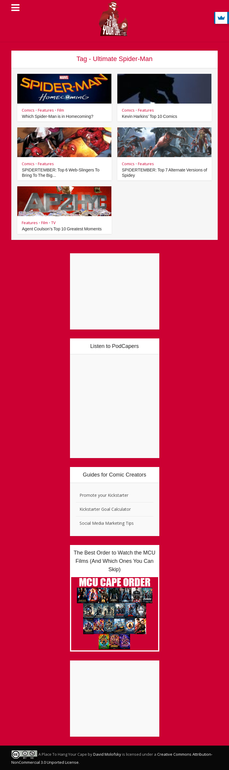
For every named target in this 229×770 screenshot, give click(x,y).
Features (46, 110)
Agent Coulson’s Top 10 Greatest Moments (60, 229)
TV (53, 222)
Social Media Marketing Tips (107, 523)
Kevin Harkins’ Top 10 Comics (149, 116)
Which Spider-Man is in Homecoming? (56, 116)
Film (60, 110)
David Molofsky (107, 754)
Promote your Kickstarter (104, 495)
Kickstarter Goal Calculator (105, 509)
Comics (28, 110)
